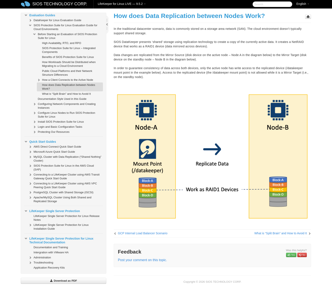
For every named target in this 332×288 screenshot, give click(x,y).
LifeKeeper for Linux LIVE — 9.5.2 (122, 3)
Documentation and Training (50, 247)
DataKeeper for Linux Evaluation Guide (54, 20)
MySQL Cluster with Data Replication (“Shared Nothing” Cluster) (64, 158)
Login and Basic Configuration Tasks (57, 126)
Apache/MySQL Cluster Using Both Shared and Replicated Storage (59, 199)
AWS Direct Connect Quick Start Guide (54, 146)
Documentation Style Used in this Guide (62, 98)
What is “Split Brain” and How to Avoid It (66, 93)
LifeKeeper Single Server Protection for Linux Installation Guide (58, 226)
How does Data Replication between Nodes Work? (68, 86)
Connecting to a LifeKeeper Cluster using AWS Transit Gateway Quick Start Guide (64, 176)
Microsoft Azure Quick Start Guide (51, 151)
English (302, 3)
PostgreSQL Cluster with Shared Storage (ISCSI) (60, 192)
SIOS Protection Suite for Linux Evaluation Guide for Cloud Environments (62, 27)
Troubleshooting (40, 262)
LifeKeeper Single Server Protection (52, 211)
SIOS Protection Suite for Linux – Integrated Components (68, 50)
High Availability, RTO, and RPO (61, 43)
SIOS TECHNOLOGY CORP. (59, 3)
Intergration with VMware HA (50, 252)
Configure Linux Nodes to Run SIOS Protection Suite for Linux (64, 114)
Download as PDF (63, 280)
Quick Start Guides (40, 141)
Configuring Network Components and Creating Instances (64, 105)
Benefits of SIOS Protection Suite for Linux (68, 57)
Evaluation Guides (39, 15)
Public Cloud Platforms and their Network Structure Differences (67, 72)
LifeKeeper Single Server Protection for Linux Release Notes (66, 217)
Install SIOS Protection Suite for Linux (58, 121)
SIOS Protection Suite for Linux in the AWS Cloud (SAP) (61, 167)
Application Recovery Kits (49, 267)
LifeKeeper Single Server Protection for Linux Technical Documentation (58, 240)
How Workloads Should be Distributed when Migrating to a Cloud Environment (68, 63)
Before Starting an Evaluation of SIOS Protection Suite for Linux (65, 36)
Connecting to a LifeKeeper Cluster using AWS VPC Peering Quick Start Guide (62, 185)
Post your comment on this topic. (142, 260)
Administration (39, 257)
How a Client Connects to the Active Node (65, 79)
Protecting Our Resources (51, 131)
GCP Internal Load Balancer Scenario (142, 233)
